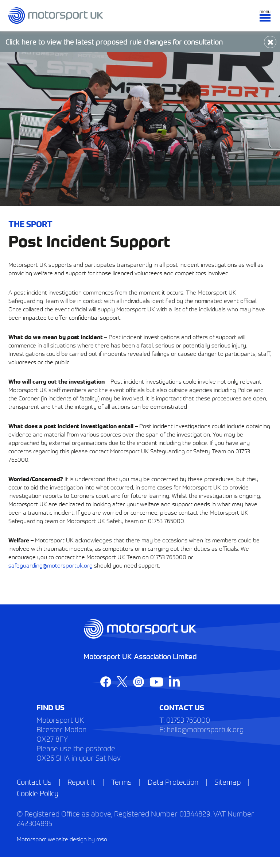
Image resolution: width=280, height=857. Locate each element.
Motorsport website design (52, 838)
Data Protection (173, 781)
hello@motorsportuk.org (205, 729)
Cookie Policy (37, 793)
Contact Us (34, 781)
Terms (121, 781)
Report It (81, 781)
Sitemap (227, 781)
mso (101, 838)
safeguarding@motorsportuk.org (50, 565)
